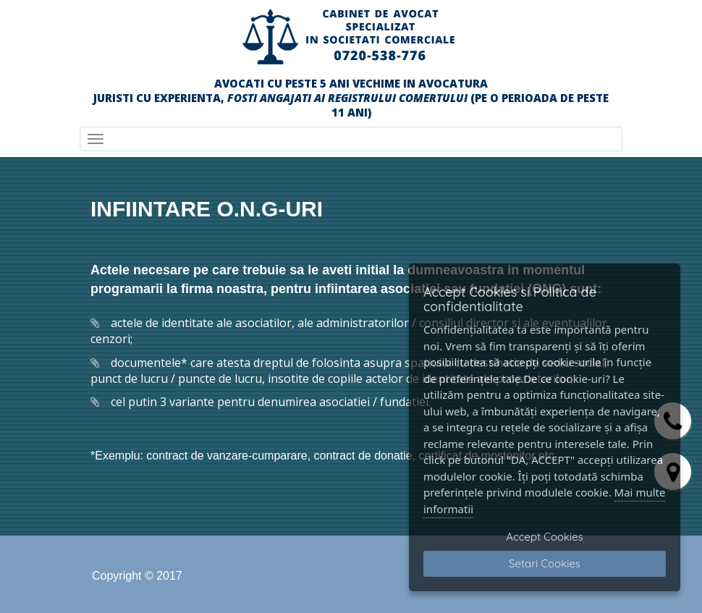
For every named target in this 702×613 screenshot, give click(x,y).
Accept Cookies (544, 537)
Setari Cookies (544, 563)
